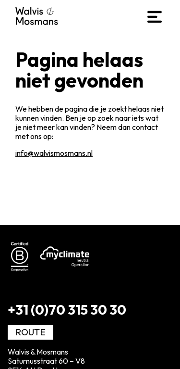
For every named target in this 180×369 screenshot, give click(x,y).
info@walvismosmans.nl (54, 153)
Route (30, 332)
